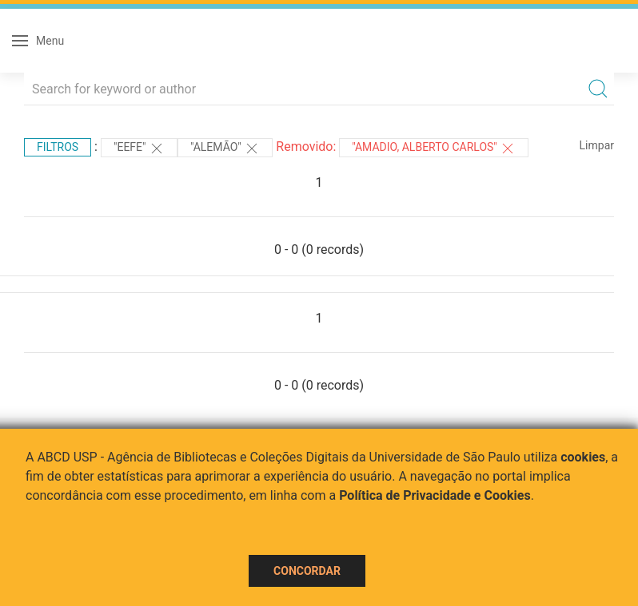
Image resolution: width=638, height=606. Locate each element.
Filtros (57, 147)
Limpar (597, 145)
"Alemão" (225, 148)
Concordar (307, 570)
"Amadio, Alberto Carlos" (434, 148)
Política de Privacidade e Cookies (435, 495)
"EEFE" (139, 148)
